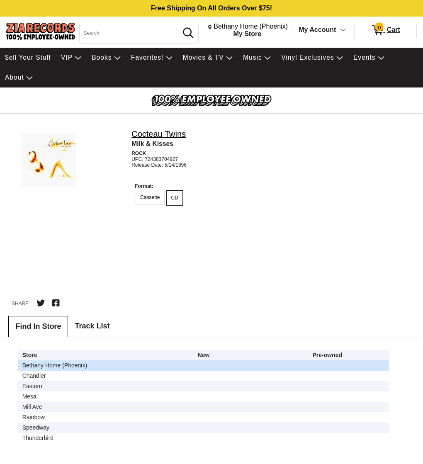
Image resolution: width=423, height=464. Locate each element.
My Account (317, 29)
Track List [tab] (92, 326)
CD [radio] (174, 198)
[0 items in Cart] (385, 30)
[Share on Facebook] (56, 303)
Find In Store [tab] (38, 326)
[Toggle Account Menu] (343, 30)
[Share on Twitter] (40, 303)
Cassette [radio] (150, 197)
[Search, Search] (130, 33)
